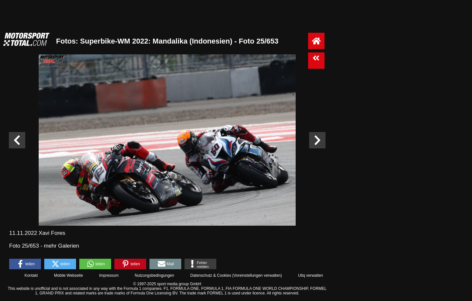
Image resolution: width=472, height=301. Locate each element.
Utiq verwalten (310, 275)
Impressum (108, 275)
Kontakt (31, 275)
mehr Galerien (61, 246)
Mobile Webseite (68, 275)
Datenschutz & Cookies (210, 275)
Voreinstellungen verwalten (257, 275)
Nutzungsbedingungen (154, 275)
